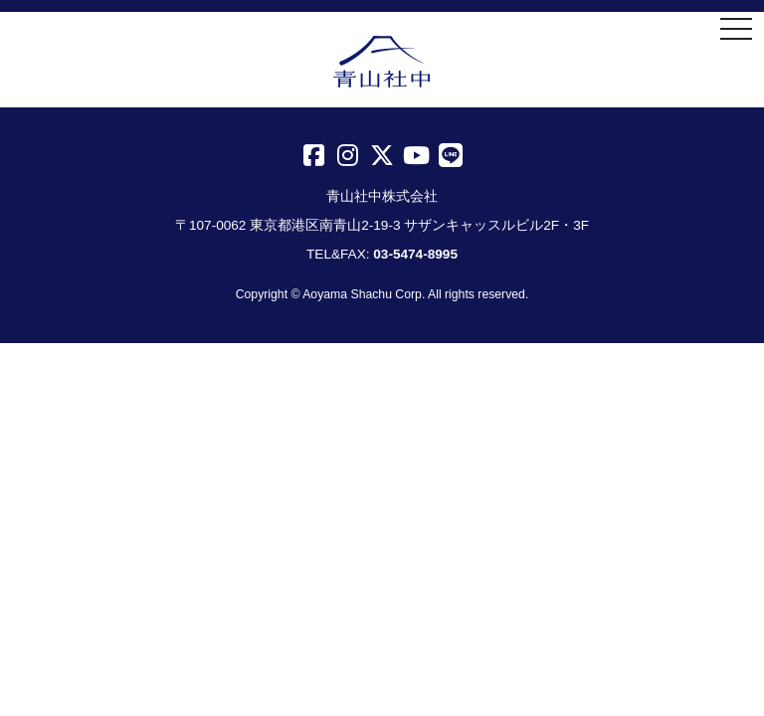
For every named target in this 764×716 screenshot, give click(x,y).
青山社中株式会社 (381, 62)
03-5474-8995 (415, 254)
